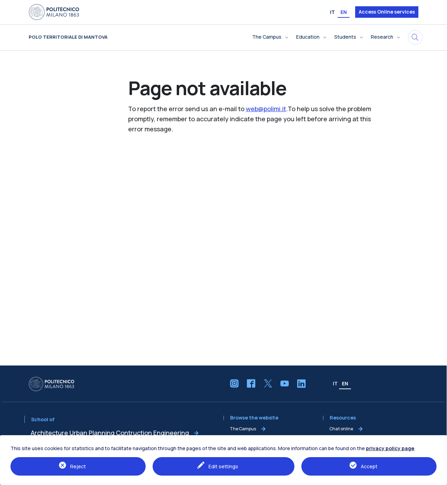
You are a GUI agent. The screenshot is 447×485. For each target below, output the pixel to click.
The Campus (243, 429)
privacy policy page (390, 448)
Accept (369, 466)
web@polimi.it (266, 109)
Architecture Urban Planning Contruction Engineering (110, 433)
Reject (78, 466)
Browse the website (254, 418)
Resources (343, 418)
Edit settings (223, 466)
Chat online (341, 429)
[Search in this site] (415, 37)
